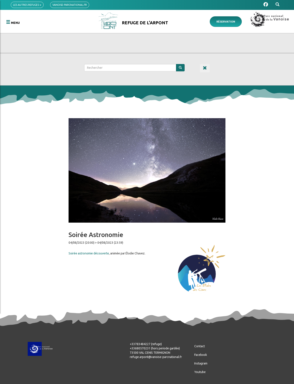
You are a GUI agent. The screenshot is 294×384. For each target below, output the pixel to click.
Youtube (200, 372)
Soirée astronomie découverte (89, 253)
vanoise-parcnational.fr (69, 4)
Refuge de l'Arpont (145, 22)
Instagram (200, 363)
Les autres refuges (27, 4)
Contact (199, 346)
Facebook (200, 354)
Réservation (225, 21)
